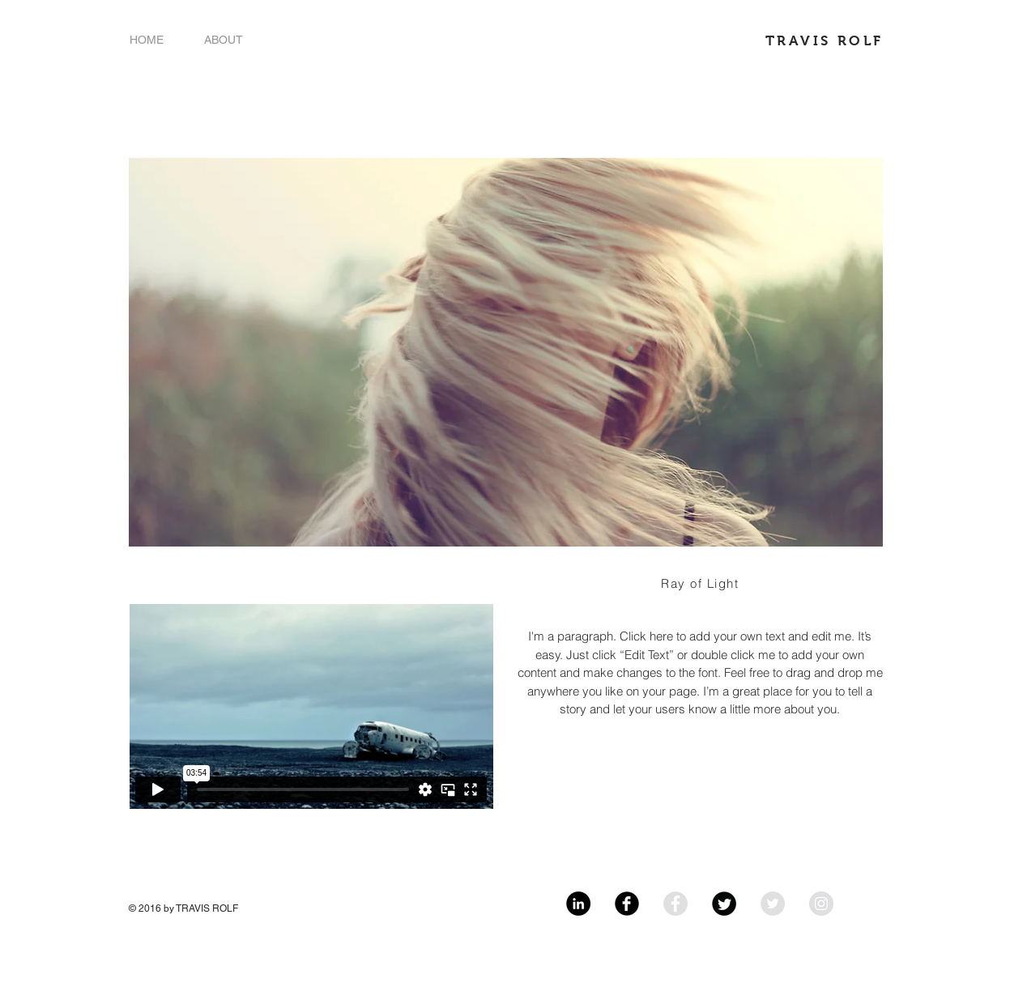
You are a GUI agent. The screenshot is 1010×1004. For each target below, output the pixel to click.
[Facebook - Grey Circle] (675, 903)
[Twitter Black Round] (724, 903)
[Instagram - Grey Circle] (821, 903)
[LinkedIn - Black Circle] (578, 903)
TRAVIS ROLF (824, 41)
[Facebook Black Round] (627, 903)
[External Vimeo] (311, 706)
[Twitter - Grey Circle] (773, 903)
